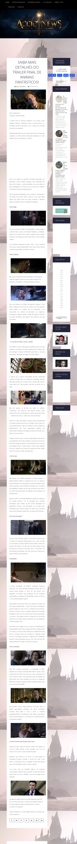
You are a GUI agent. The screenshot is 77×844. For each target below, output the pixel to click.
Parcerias (11, 7)
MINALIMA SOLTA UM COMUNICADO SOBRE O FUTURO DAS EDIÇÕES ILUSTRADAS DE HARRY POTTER (61, 169)
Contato (21, 7)
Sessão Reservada (18, 2)
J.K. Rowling (47, 2)
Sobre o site (58, 2)
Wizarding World (34, 2)
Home (7, 2)
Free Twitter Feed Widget (61, 287)
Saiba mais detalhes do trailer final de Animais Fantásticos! (27, 72)
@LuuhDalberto (21, 86)
